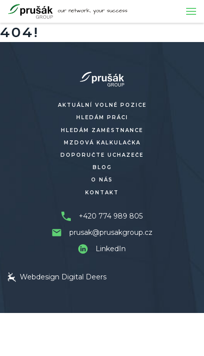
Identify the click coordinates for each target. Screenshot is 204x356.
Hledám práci (102, 117)
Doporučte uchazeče (102, 155)
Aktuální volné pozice (102, 105)
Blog (102, 167)
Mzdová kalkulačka (102, 142)
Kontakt (102, 192)
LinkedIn (111, 248)
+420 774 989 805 (111, 216)
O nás (102, 180)
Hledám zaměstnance (102, 130)
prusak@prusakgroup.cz (111, 232)
